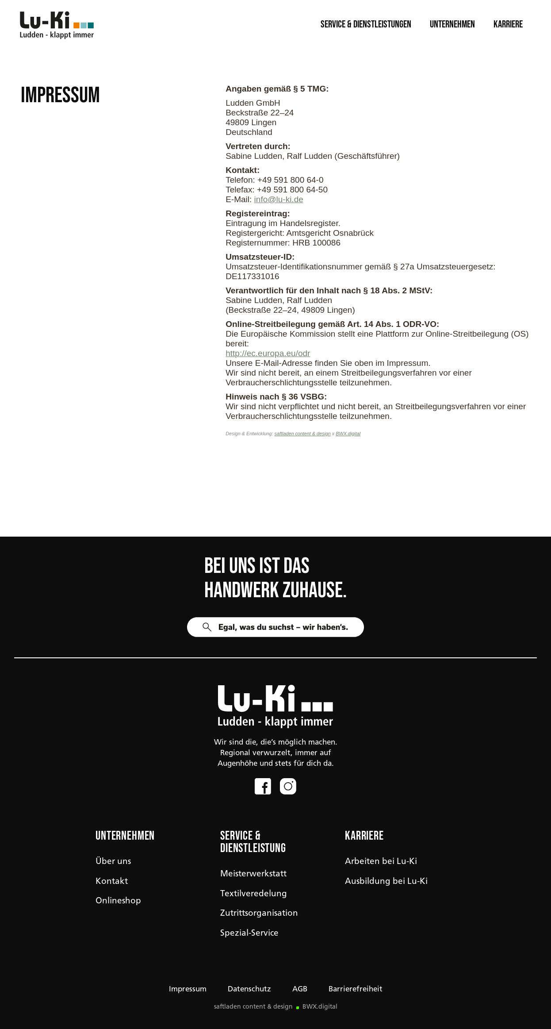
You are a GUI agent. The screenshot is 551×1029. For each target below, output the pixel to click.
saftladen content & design (303, 433)
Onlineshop (118, 901)
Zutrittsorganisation (259, 914)
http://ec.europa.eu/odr (268, 353)
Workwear (106, 504)
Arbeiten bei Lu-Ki (381, 862)
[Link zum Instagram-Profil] (288, 786)
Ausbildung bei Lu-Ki (386, 882)
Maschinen (294, 504)
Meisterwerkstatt (253, 874)
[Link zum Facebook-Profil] (263, 786)
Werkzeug (478, 504)
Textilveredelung (253, 894)
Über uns (113, 862)
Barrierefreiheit (356, 989)
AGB (299, 989)
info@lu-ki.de (278, 199)
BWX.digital (348, 433)
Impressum (188, 989)
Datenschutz (249, 989)
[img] (275, 707)
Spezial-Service (249, 933)
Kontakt (112, 882)
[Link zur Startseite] (59, 24)
